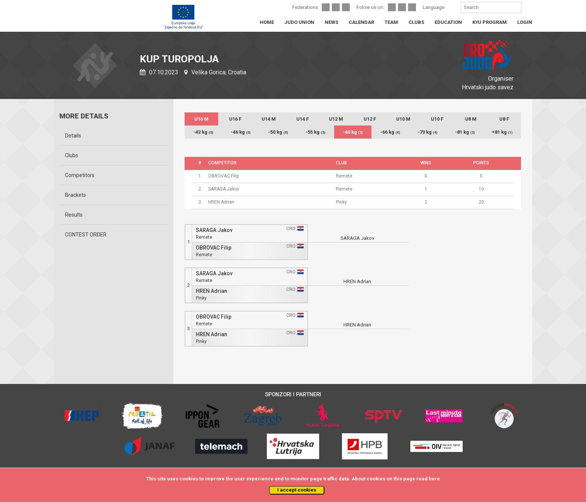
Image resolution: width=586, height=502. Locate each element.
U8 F (504, 119)
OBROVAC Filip (213, 248)
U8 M (470, 119)
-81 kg (465, 132)
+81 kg (502, 132)
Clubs (71, 155)
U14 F (302, 119)
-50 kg (278, 132)
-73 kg (427, 132)
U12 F (370, 119)
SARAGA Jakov (214, 230)
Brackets (75, 195)
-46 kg (241, 132)
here (434, 478)
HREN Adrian (211, 291)
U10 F (437, 119)
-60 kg (353, 132)
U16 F (235, 119)
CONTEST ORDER (86, 235)
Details (73, 136)
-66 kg (390, 132)
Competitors (80, 175)
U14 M (269, 119)
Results (74, 215)
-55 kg (315, 132)
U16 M (201, 119)
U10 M (403, 119)
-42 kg (203, 132)
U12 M (336, 119)
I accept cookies (296, 490)
